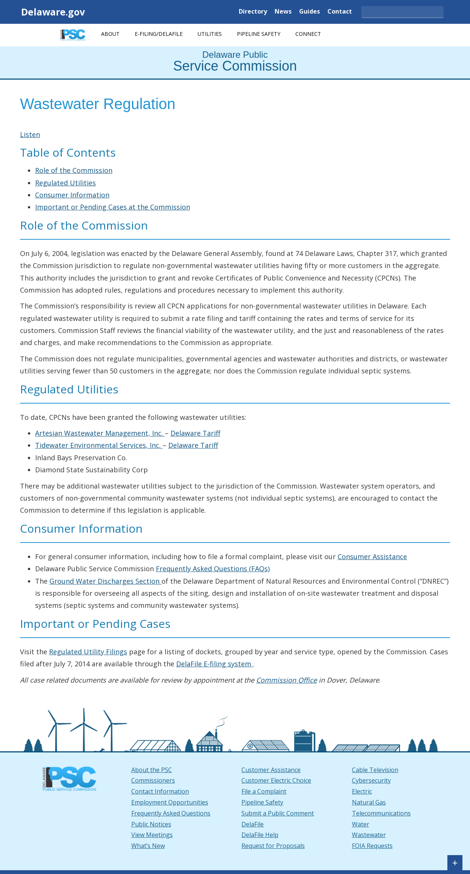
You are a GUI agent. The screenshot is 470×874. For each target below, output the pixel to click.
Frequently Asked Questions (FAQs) (213, 568)
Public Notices (151, 824)
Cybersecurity (371, 780)
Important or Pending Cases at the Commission (112, 206)
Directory (253, 12)
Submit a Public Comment (277, 813)
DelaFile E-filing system (214, 663)
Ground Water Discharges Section (105, 581)
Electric (362, 791)
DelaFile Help (259, 835)
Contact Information (160, 791)
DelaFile (252, 824)
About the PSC (151, 770)
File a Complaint (263, 791)
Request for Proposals (273, 846)
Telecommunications (381, 813)
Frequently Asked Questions (170, 813)
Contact (339, 12)
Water (360, 824)
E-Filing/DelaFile (159, 33)
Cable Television (375, 770)
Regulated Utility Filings (88, 651)
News (283, 12)
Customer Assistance (271, 770)
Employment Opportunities (169, 802)
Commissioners (153, 780)
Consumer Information (72, 194)
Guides (309, 12)
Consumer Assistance (372, 556)
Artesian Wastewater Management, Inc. (100, 433)
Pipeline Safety (258, 33)
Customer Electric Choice (276, 780)
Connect (308, 33)
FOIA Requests (372, 846)
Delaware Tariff (195, 433)
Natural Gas (369, 802)
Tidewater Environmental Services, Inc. (99, 445)
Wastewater (369, 835)
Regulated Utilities (65, 182)
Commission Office (286, 679)
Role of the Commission (73, 170)
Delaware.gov (53, 11)
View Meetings (152, 835)
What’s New (148, 846)
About (110, 33)
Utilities (210, 33)
